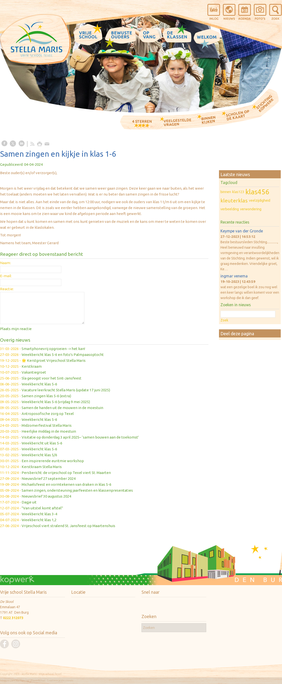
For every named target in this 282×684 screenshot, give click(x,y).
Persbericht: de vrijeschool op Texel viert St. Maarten (66, 473)
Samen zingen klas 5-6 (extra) (46, 396)
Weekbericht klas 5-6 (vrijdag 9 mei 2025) (56, 402)
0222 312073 (13, 618)
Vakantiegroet (34, 372)
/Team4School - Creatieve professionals (52, 680)
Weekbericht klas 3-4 (39, 514)
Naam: (5, 263)
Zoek (224, 320)
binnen (225, 192)
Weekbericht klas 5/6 (39, 455)
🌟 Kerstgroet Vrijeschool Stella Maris (54, 360)
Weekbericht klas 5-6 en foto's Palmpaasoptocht (63, 354)
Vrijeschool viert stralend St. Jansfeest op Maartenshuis (68, 526)
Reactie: (7, 289)
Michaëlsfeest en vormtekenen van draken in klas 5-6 (66, 484)
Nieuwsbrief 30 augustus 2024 (46, 496)
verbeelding (229, 209)
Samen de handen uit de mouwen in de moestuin (62, 408)
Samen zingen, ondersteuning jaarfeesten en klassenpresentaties (77, 490)
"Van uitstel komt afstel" (42, 508)
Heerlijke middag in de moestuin (49, 431)
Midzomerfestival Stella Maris (47, 425)
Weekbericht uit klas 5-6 (42, 443)
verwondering (250, 209)
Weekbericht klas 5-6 (39, 384)
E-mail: (6, 276)
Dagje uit (29, 502)
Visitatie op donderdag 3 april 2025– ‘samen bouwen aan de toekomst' (80, 437)
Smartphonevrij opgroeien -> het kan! (53, 349)
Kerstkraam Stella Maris (42, 467)
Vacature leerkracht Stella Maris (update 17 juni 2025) (66, 390)
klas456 (257, 192)
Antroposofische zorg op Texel (48, 413)
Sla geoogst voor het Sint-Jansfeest (51, 378)
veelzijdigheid (259, 200)
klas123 (238, 192)
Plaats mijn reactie (16, 329)
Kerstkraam (32, 366)
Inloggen (5, 680)
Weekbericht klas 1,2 (39, 520)
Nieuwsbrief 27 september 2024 (49, 478)
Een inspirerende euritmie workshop (53, 461)
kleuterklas (234, 200)
